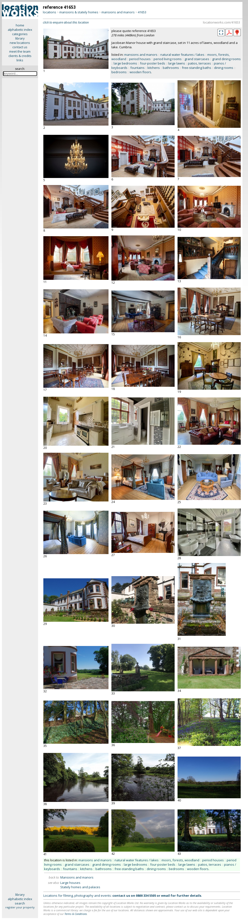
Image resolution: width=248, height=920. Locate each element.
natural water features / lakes (182, 54)
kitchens (153, 67)
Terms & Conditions (75, 914)
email (165, 895)
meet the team (20, 51)
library (20, 38)
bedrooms (119, 72)
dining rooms (223, 67)
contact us (19, 47)
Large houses (70, 882)
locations (49, 12)
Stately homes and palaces (80, 887)
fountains (137, 67)
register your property (20, 907)
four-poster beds (152, 63)
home (20, 25)
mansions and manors (118, 12)
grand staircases (197, 59)
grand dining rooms (226, 59)
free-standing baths (196, 67)
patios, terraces (199, 63)
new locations (20, 42)
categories (20, 34)
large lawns (176, 63)
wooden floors (140, 72)
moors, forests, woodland (180, 860)
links (19, 60)
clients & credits (19, 56)
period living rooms (168, 59)
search (20, 903)
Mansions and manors (76, 877)
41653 (142, 12)
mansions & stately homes (78, 12)
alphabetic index (20, 29)
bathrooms (171, 67)
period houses (140, 59)
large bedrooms (125, 63)
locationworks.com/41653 (221, 22)
